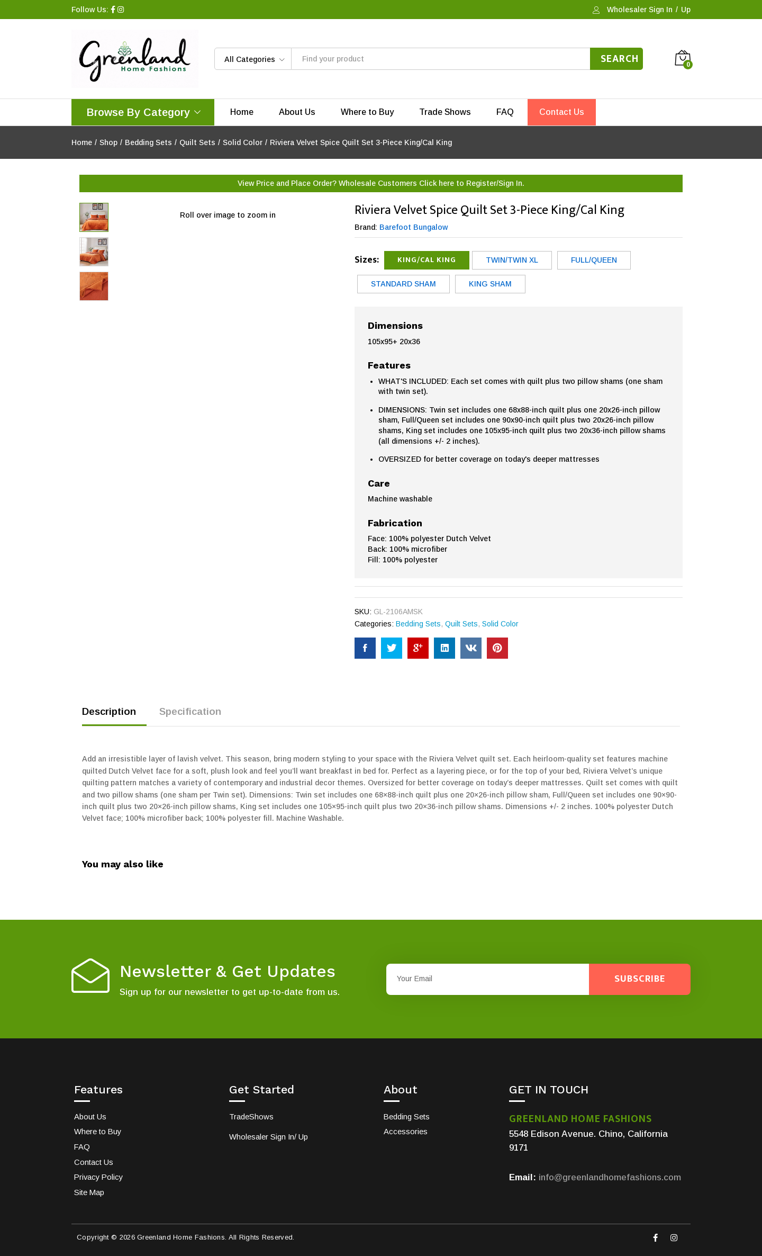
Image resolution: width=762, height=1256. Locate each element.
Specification (190, 711)
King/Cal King (426, 260)
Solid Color (500, 624)
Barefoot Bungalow (413, 227)
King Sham (490, 284)
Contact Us (561, 112)
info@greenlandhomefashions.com (611, 1177)
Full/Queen (594, 260)
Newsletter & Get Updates (227, 971)
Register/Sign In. (495, 183)
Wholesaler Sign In (640, 9)
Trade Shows (445, 112)
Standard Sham (403, 284)
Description (109, 711)
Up (686, 9)
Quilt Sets (461, 624)
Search (620, 58)
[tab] (114, 716)
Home (241, 112)
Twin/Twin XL (512, 260)
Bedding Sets (418, 624)
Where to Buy (367, 112)
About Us (297, 112)
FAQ (505, 112)
